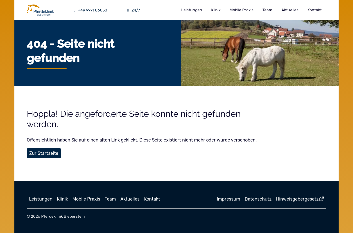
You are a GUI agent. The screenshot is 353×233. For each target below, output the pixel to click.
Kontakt (315, 10)
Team (267, 10)
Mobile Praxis (241, 10)
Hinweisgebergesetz (297, 199)
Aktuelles (290, 10)
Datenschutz (258, 199)
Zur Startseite (43, 153)
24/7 (133, 10)
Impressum (228, 199)
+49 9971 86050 (89, 10)
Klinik (216, 10)
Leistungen (191, 10)
